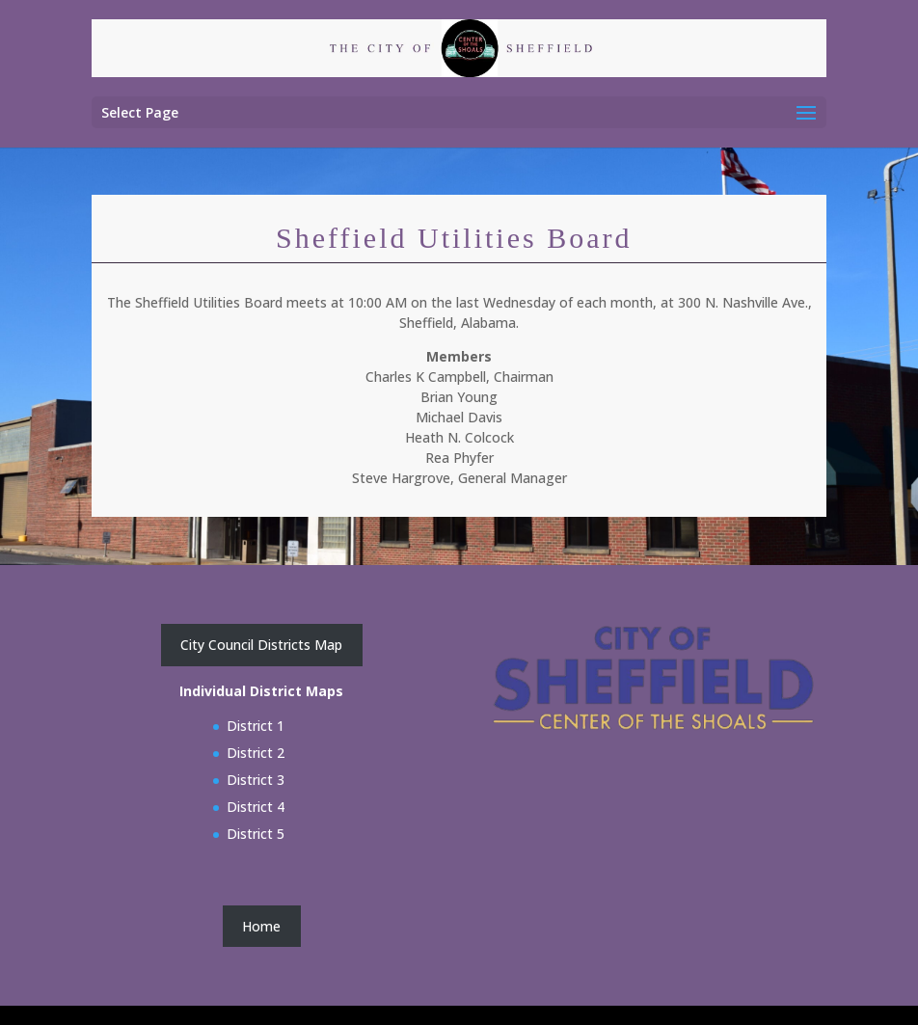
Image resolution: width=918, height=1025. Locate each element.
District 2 (255, 752)
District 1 (255, 725)
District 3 (255, 779)
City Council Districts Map (261, 644)
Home (261, 926)
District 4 (255, 806)
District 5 (255, 833)
